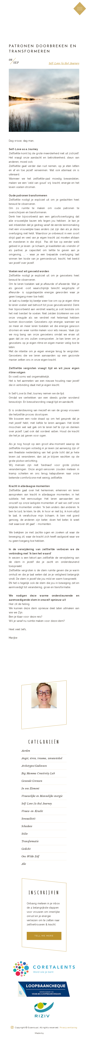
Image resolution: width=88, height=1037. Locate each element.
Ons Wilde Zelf (30, 856)
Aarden (25, 750)
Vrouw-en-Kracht (32, 811)
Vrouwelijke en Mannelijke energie (42, 796)
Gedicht (26, 848)
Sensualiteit (28, 818)
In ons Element (30, 788)
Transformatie (30, 841)
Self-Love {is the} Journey (64, 63)
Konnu (49, 1033)
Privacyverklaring (68, 1027)
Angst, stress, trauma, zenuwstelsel (41, 758)
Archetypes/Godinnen (34, 765)
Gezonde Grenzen (31, 781)
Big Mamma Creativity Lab (38, 773)
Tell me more (44, 936)
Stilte (24, 833)
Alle (23, 864)
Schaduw (26, 826)
